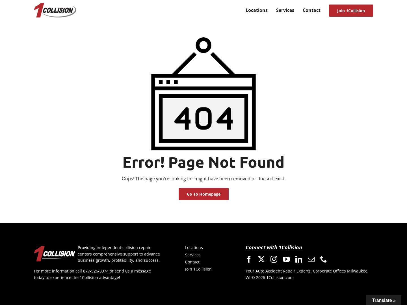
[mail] (311, 259)
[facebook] (249, 259)
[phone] (323, 259)
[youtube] (286, 259)
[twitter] (261, 259)
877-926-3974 (96, 271)
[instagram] (273, 259)
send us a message (133, 271)
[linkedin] (298, 259)
